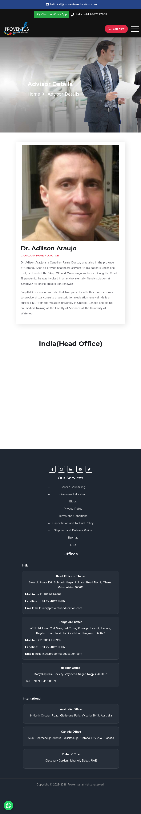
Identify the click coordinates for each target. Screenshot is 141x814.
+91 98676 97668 (49, 594)
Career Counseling (73, 487)
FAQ (73, 545)
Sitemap (73, 538)
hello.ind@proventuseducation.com (58, 608)
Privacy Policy (73, 509)
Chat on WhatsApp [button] (52, 14)
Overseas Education (72, 494)
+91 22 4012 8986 (52, 601)
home (34, 94)
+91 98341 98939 (49, 640)
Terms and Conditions (72, 516)
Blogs (73, 501)
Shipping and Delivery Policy (73, 530)
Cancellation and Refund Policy (73, 523)
